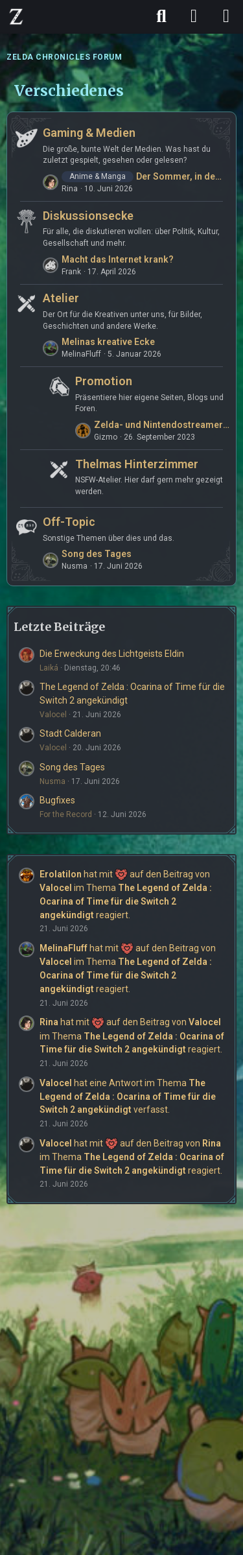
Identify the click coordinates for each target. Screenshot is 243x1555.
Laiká (49, 667)
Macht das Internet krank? (118, 259)
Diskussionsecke (88, 215)
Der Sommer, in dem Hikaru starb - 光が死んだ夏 (182, 176)
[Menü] (226, 16)
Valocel (53, 714)
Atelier (61, 298)
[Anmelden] (194, 16)
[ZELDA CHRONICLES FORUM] (16, 16)
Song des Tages (97, 554)
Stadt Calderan (70, 733)
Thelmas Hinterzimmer (136, 464)
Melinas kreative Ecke (108, 342)
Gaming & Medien (89, 132)
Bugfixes (57, 800)
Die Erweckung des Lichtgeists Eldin (112, 653)
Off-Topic (69, 521)
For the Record (66, 814)
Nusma (52, 781)
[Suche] (161, 16)
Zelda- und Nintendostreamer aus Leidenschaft (161, 425)
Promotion (103, 381)
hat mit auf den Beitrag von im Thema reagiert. (132, 1035)
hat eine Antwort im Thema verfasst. (128, 1096)
